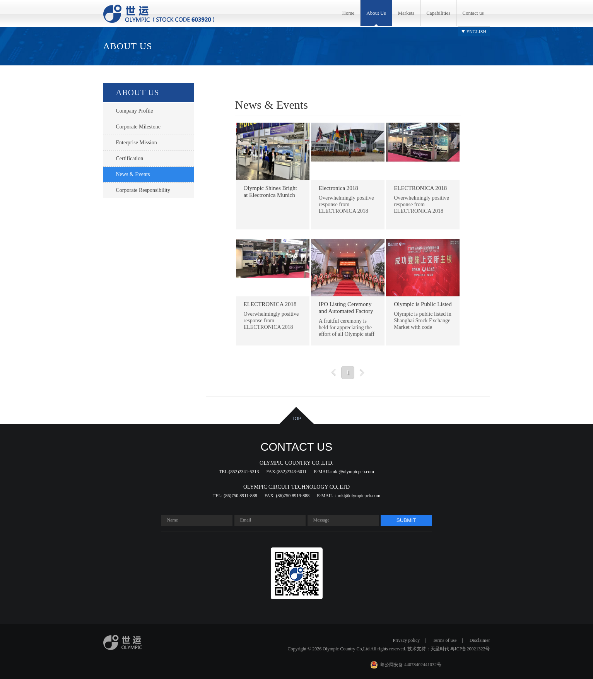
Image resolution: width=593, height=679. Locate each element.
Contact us (473, 13)
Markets (406, 13)
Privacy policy (406, 640)
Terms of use (445, 640)
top (296, 418)
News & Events (133, 174)
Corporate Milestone (138, 127)
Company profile (134, 111)
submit (406, 520)
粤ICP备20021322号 (470, 649)
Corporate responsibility (143, 190)
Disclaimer (480, 640)
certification (130, 158)
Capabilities (438, 13)
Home (348, 13)
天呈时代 (440, 649)
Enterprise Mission (136, 142)
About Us (376, 13)
